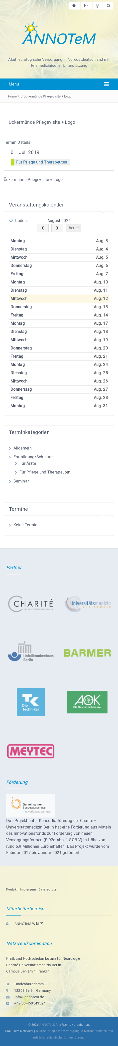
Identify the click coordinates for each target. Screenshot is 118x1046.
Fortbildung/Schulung (33, 456)
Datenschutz (47, 889)
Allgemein (22, 448)
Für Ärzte (27, 463)
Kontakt (11, 889)
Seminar (21, 481)
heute (74, 228)
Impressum (28, 889)
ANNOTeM (46, 1024)
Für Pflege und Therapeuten (41, 162)
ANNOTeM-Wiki (24, 924)
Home (12, 96)
